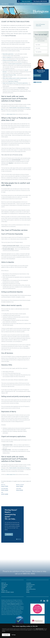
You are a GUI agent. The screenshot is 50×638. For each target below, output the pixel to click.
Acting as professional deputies (10, 60)
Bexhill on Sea (16, 107)
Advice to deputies (7, 57)
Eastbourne (22, 107)
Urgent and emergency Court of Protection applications (15, 83)
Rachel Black (41, 71)
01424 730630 (19, 486)
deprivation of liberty (13, 81)
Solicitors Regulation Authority (13, 604)
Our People (4, 586)
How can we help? (26, 1)
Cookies (27, 590)
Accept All (6, 634)
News (2, 589)
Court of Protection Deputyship (40, 25)
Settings (13, 634)
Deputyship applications (8, 54)
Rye (2, 109)
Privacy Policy (28, 587)
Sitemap (27, 592)
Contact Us (4, 590)
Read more (8, 534)
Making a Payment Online (7, 592)
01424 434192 (19, 490)
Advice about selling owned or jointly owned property (15, 78)
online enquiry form (10, 114)
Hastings (27, 107)
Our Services (4, 584)
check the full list (39, 628)
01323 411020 (4, 490)
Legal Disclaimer (29, 586)
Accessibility (28, 583)
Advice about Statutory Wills (9, 75)
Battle (11, 107)
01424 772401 (4, 486)
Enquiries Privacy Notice (31, 589)
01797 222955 (4, 494)
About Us (3, 583)
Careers (3, 587)
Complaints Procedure (30, 584)
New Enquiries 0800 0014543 (40, 1)
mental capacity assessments (15, 63)
